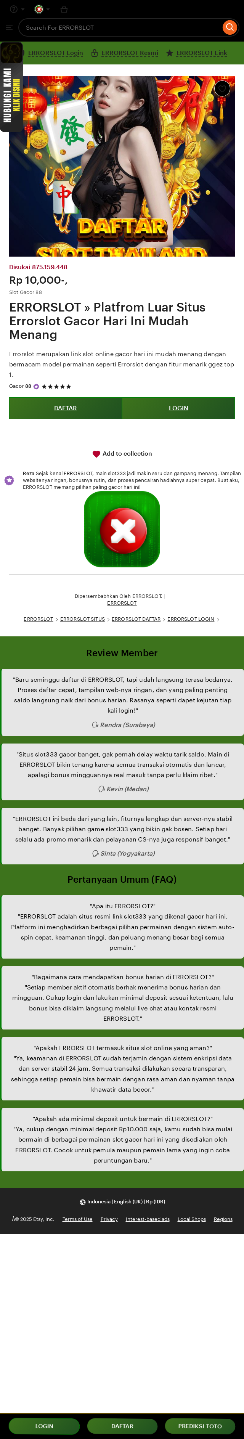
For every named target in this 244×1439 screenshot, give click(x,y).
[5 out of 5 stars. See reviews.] (57, 386)
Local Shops (192, 1219)
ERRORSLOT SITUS (82, 619)
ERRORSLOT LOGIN (190, 619)
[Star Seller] (36, 386)
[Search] (230, 27)
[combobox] (119, 27)
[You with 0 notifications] (42, 9)
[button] (122, 1202)
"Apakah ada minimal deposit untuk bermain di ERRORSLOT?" (123, 1119)
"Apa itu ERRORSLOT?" (123, 906)
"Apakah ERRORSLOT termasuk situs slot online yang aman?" (123, 1048)
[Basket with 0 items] (64, 9)
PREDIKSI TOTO (200, 1426)
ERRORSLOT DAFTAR (136, 619)
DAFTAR (65, 408)
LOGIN (178, 408)
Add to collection (122, 454)
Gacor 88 (20, 386)
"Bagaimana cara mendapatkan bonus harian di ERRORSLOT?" (123, 977)
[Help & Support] (17, 9)
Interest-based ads (148, 1219)
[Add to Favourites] (222, 88)
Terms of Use (78, 1219)
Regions (223, 1219)
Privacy (109, 1219)
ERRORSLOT (78, 473)
